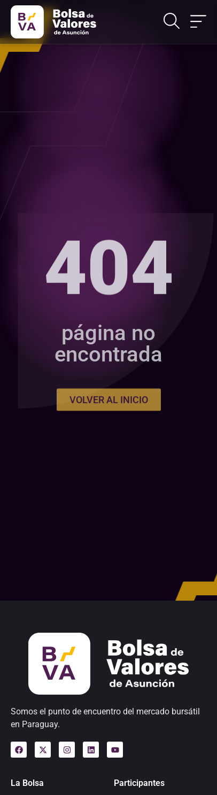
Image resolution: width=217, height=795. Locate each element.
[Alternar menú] (198, 22)
